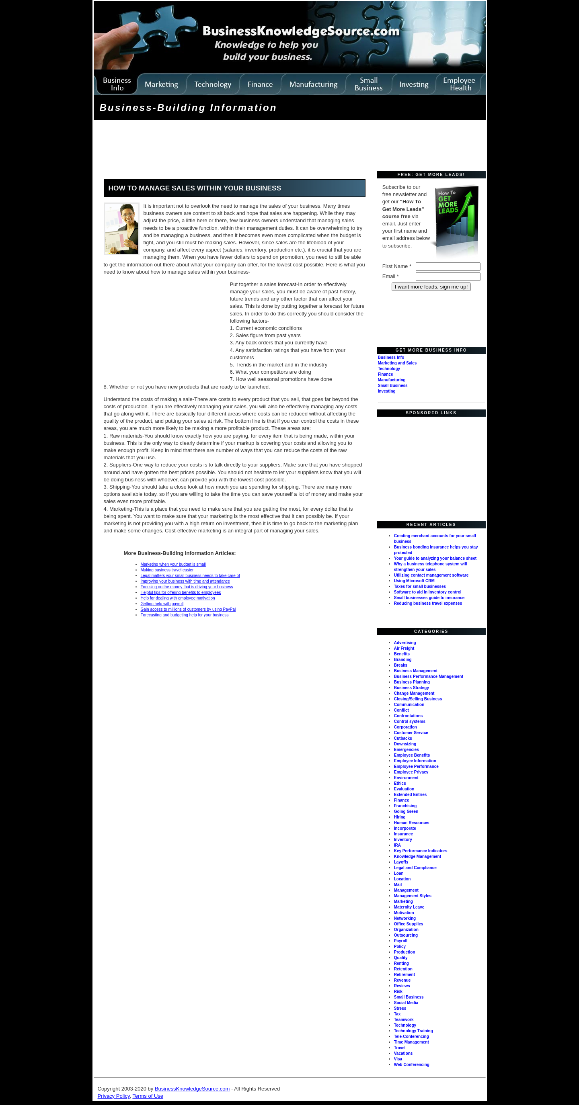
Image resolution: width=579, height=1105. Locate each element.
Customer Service (411, 733)
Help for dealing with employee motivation (178, 598)
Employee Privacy (411, 772)
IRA (397, 845)
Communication (409, 704)
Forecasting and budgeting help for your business (185, 615)
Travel (400, 1048)
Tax (397, 1014)
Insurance (403, 834)
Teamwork (404, 1019)
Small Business (393, 385)
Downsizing (405, 744)
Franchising (405, 806)
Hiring (400, 817)
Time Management (411, 1042)
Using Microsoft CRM (414, 581)
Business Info (391, 357)
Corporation (405, 727)
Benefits (402, 654)
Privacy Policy (114, 1096)
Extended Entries (410, 794)
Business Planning (412, 682)
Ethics (400, 783)
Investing (387, 391)
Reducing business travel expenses (428, 603)
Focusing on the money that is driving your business (187, 587)
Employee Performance (416, 766)
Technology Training (413, 1031)
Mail (398, 884)
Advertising (405, 642)
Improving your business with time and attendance (185, 581)
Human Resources (411, 823)
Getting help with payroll (162, 604)
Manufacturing (392, 380)
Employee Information (415, 761)
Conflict (401, 710)
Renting (401, 963)
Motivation (404, 913)
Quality (401, 958)
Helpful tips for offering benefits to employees (181, 592)
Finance (385, 374)
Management (406, 890)
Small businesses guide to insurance (429, 597)
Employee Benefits (412, 755)
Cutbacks (403, 738)
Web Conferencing (411, 1064)
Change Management (414, 693)
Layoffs (401, 862)
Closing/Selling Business (418, 699)
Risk (398, 991)
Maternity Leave (409, 907)
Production (404, 952)
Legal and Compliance (415, 868)
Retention (403, 969)
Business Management (415, 671)
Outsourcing (406, 935)
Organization (406, 929)
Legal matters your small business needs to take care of (190, 575)
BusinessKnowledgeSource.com (192, 1089)
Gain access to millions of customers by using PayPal (188, 609)
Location (402, 879)
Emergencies (406, 749)
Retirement (404, 974)
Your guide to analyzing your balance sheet (435, 558)
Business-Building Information (188, 107)
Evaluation (404, 789)
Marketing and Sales (397, 363)
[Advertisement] (241, 146)
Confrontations (408, 716)
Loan (399, 873)
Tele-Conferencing (411, 1036)
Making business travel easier (167, 570)
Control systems (409, 721)
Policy (400, 946)
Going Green (406, 811)
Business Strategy (411, 688)
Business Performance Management (428, 676)
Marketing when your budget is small (173, 564)
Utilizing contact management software (431, 575)
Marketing (403, 901)
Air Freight (404, 648)
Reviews (402, 986)
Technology (389, 368)
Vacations (403, 1053)
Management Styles (412, 896)
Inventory (403, 839)
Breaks (400, 665)
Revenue (402, 980)
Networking (405, 918)
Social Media (406, 1003)
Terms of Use (147, 1096)
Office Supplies (408, 924)
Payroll (400, 941)
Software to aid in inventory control (428, 592)
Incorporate (405, 828)
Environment (406, 778)
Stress (400, 1008)
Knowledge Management (417, 856)
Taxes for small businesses (420, 586)
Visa (398, 1059)
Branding (403, 659)
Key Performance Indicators (421, 851)
